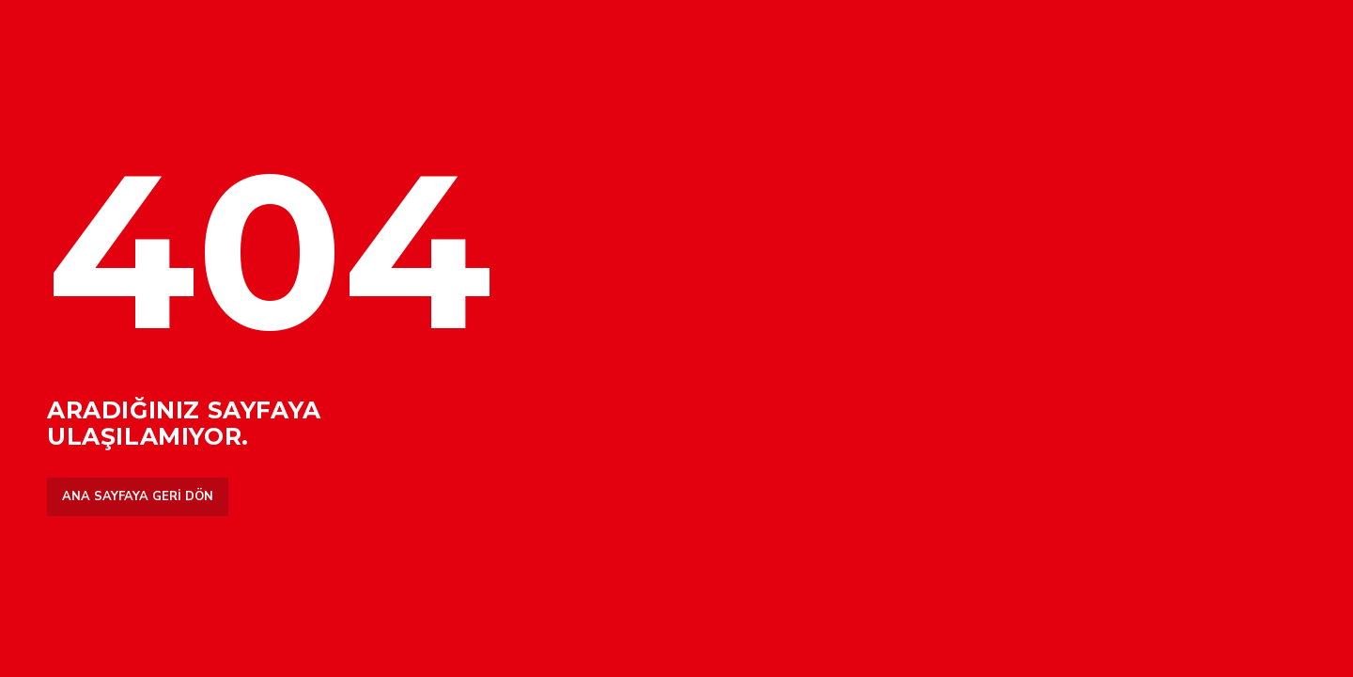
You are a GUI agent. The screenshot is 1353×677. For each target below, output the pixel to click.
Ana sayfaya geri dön (137, 496)
